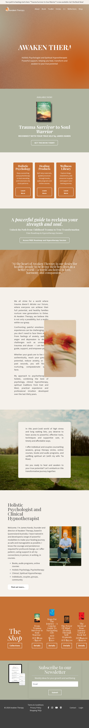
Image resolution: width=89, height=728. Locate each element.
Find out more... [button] (18, 599)
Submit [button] (55, 705)
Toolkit (50, 13)
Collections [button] (15, 657)
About (36, 13)
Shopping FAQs (36, 723)
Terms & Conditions (36, 717)
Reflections (72, 13)
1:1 (64, 13)
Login (81, 720)
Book (43, 13)
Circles (58, 13)
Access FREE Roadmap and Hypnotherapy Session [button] (44, 242)
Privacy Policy (35, 720)
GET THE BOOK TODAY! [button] (44, 144)
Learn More (23, 193)
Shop (81, 13)
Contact (73, 720)
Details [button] (37, 657)
